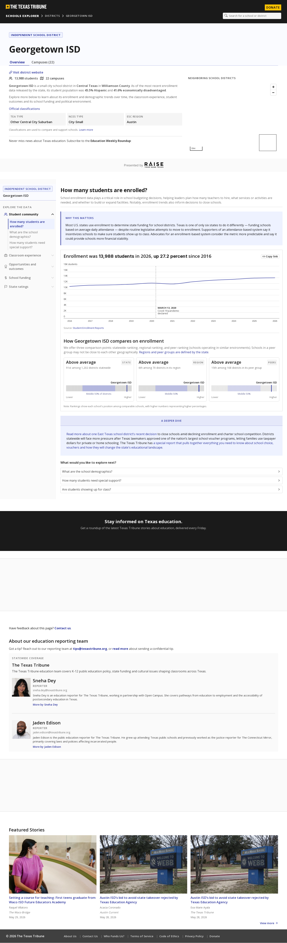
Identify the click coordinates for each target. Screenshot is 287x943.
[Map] (233, 117)
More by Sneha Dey (45, 705)
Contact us (62, 628)
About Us (70, 936)
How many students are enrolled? (27, 224)
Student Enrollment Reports (88, 328)
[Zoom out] (273, 92)
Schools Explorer (22, 16)
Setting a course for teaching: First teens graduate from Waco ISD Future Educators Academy (52, 900)
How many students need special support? (27, 245)
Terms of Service (141, 936)
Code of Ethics (169, 936)
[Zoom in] (273, 87)
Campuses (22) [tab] (43, 62)
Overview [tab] (17, 62)
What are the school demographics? (24, 234)
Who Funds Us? (114, 936)
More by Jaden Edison (47, 747)
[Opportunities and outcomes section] (29, 267)
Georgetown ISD (79, 16)
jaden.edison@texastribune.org (51, 732)
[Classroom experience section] (29, 255)
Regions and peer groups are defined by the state (173, 352)
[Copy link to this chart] (270, 257)
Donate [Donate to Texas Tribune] (273, 7)
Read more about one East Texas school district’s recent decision (111, 434)
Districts (52, 16)
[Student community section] (29, 214)
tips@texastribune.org (90, 649)
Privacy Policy (194, 936)
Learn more (86, 130)
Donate (215, 936)
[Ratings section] (29, 287)
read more (120, 649)
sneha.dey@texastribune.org (50, 690)
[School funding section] (29, 278)
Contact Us (90, 936)
